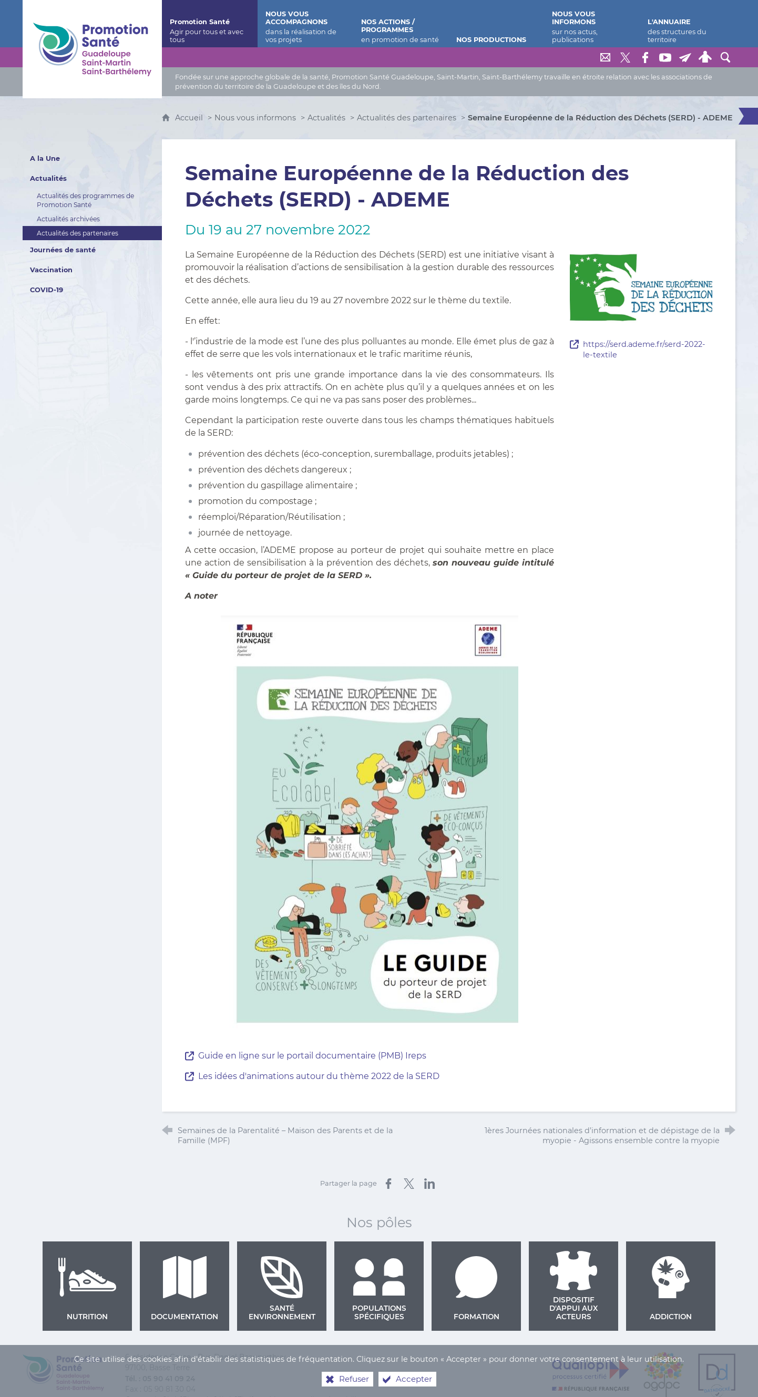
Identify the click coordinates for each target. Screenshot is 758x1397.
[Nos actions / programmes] (401, 23)
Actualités (326, 117)
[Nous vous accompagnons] (305, 23)
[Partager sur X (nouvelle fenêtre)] (409, 1184)
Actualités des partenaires (406, 117)
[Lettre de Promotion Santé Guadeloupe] (685, 57)
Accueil (190, 117)
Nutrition (87, 1288)
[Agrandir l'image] (641, 287)
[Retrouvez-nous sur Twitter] (626, 57)
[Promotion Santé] (210, 23)
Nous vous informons (255, 117)
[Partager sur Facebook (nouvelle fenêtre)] (388, 1184)
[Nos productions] (496, 23)
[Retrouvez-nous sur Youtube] (665, 57)
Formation (476, 1288)
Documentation (184, 1288)
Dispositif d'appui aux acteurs (573, 1286)
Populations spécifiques (379, 1288)
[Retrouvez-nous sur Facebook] (645, 57)
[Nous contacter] (606, 57)
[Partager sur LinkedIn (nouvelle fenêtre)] (429, 1184)
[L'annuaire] (687, 23)
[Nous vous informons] (592, 23)
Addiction (670, 1288)
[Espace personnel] (705, 57)
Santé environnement (282, 1288)
